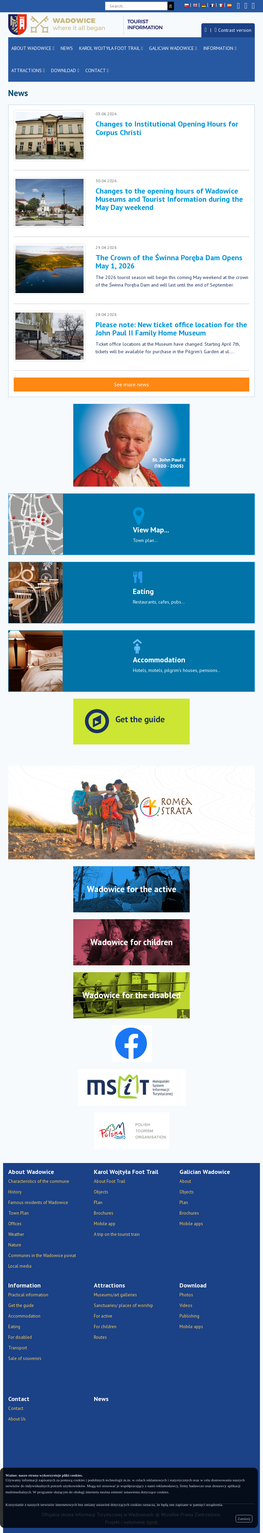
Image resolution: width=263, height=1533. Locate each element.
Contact (97, 70)
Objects (101, 1192)
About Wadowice (32, 48)
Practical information (28, 1295)
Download (65, 70)
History (15, 1192)
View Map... (151, 529)
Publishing (189, 1316)
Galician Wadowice (173, 48)
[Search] (170, 6)
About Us (17, 1419)
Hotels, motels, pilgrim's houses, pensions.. (176, 670)
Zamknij (244, 1519)
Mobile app (104, 1224)
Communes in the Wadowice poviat (42, 1255)
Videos (185, 1305)
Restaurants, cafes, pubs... (159, 602)
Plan (98, 1202)
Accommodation (159, 659)
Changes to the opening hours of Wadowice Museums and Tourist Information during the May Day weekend (169, 199)
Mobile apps (191, 1224)
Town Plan (18, 1213)
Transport (17, 1348)
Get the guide (21, 1305)
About (185, 1181)
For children (105, 1327)
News (67, 48)
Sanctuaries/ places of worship (123, 1305)
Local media (20, 1266)
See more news (131, 384)
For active (103, 1316)
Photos (186, 1295)
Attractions (28, 70)
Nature (14, 1245)
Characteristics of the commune (38, 1181)
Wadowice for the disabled (131, 995)
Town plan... (145, 540)
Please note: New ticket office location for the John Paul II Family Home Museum (171, 329)
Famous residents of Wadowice (38, 1202)
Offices (15, 1224)
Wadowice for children (131, 942)
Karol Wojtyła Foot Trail (111, 48)
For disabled (20, 1337)
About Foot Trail (109, 1181)
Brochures (103, 1213)
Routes (100, 1337)
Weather (16, 1234)
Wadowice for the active (131, 889)
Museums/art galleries (115, 1295)
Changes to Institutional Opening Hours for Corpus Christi (167, 128)
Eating (143, 591)
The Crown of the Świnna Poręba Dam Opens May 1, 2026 (169, 261)
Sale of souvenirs (24, 1358)
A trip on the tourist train (117, 1234)
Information (219, 48)
